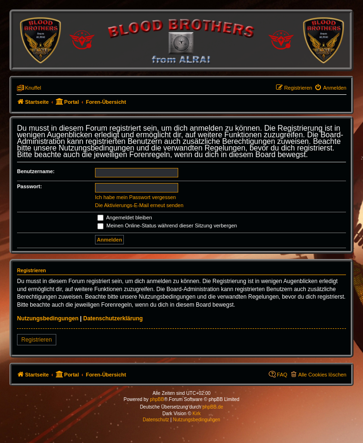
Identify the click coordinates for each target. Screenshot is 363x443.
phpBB (157, 399)
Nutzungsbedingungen (47, 318)
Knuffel (33, 88)
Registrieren (36, 339)
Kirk (196, 413)
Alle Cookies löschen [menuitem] (322, 374)
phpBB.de (212, 407)
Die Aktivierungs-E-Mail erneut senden (139, 205)
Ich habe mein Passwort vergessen (135, 197)
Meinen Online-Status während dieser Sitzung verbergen (167, 225)
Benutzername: (35, 171)
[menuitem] (330, 87)
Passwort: (29, 186)
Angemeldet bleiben (124, 217)
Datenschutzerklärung (113, 318)
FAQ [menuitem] (282, 374)
